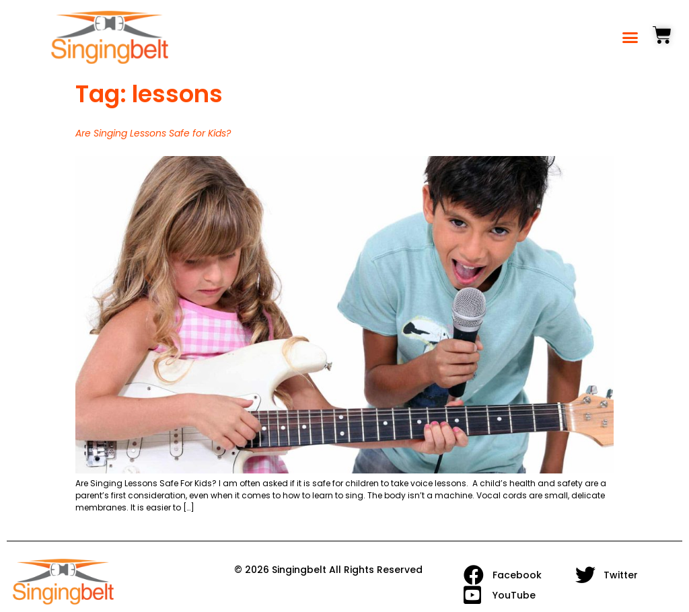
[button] (630, 37)
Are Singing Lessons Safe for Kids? (153, 133)
